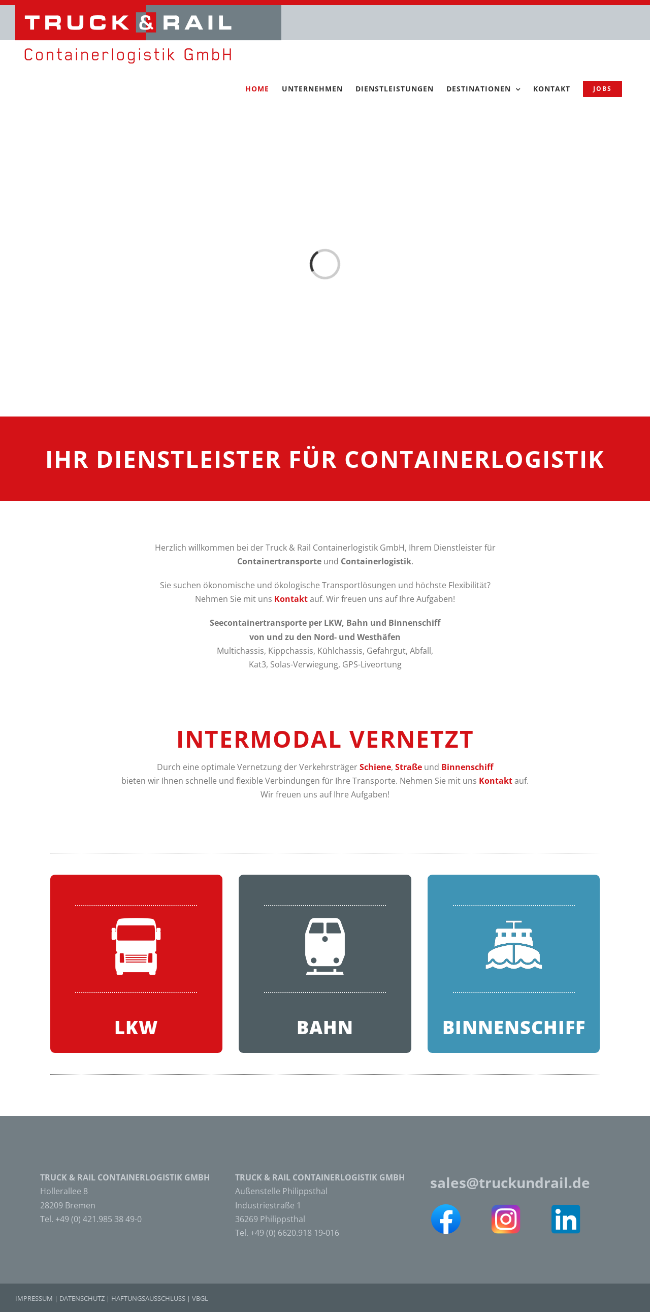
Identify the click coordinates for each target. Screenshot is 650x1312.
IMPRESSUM (34, 1298)
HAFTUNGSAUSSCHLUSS (148, 1298)
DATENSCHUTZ (82, 1298)
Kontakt (291, 598)
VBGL (200, 1298)
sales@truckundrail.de (510, 1182)
